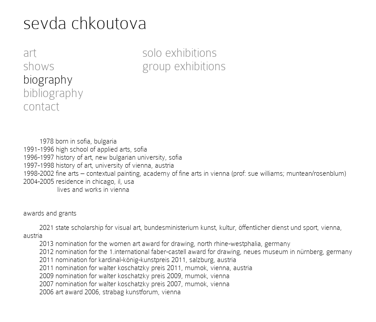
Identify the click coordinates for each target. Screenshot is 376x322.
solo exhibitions (179, 52)
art (30, 52)
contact (41, 106)
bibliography (53, 93)
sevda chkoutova (85, 23)
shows (38, 66)
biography (48, 79)
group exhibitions (184, 66)
